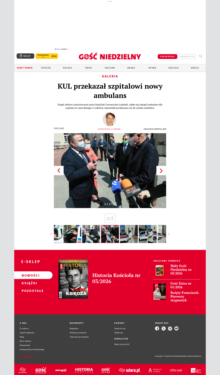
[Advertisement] (110, 25)
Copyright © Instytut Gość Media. (167, 355)
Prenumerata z (43, 54)
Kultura (110, 66)
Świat (88, 66)
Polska (67, 66)
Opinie (152, 66)
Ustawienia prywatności (79, 335)
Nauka (131, 66)
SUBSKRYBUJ (167, 55)
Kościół (46, 66)
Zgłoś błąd (27, 355)
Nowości (28, 273)
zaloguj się (187, 55)
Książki (28, 281)
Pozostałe (28, 289)
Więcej (195, 66)
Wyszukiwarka (200, 54)
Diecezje (174, 66)
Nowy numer (25, 66)
